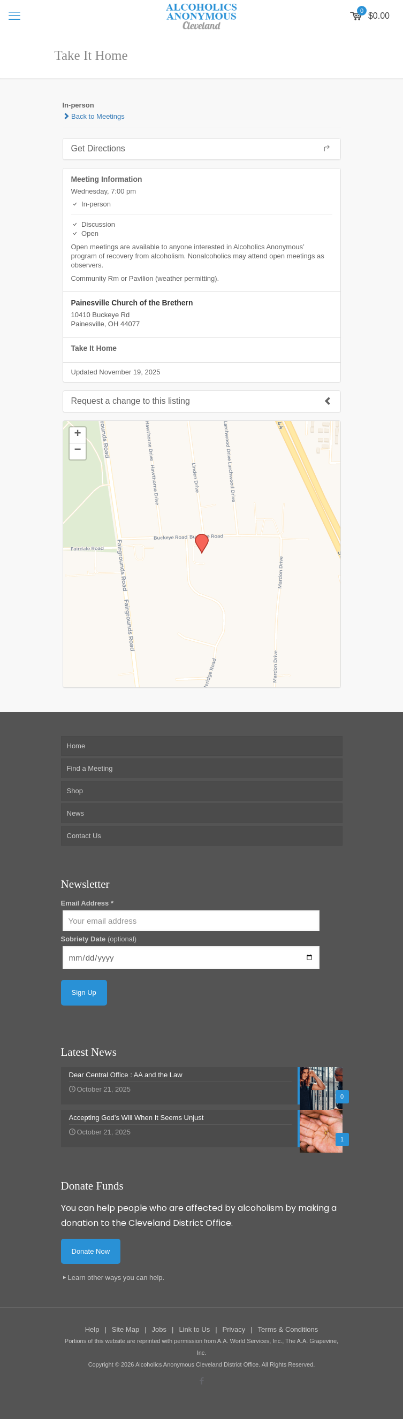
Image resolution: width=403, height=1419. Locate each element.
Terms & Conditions (288, 1329)
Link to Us (194, 1329)
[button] (198, 537)
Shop (75, 791)
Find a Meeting (90, 768)
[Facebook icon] (201, 1380)
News (76, 813)
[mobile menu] (14, 16)
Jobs (159, 1329)
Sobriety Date (99, 939)
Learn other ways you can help (115, 1278)
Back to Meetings (94, 116)
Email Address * (87, 903)
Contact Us (84, 836)
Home (76, 746)
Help (92, 1329)
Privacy (234, 1329)
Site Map (125, 1329)
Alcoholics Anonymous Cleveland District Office (196, 1364)
